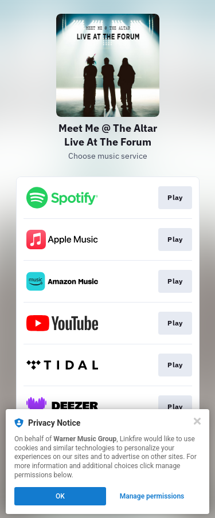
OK (60, 496)
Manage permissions (152, 496)
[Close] (197, 421)
